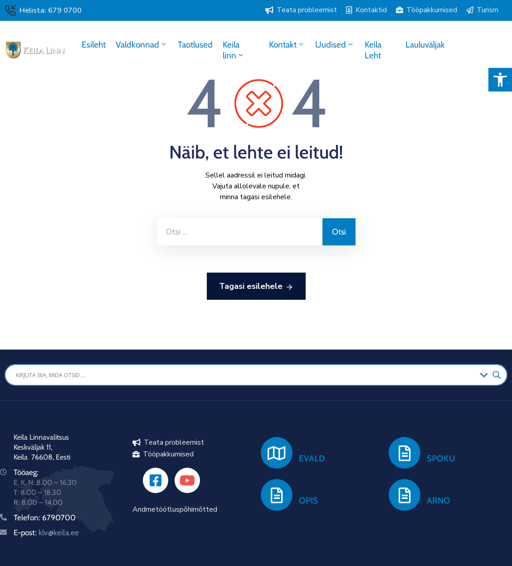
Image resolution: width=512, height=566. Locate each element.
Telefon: (28, 517)
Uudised (335, 44)
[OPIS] (277, 495)
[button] (500, 79)
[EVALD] (277, 453)
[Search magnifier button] (496, 375)
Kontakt (287, 44)
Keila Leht (373, 50)
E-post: (46, 532)
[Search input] (245, 375)
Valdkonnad (142, 44)
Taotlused (195, 44)
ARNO (438, 500)
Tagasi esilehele (256, 287)
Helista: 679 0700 (51, 10)
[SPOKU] (404, 453)
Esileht (94, 44)
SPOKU (441, 458)
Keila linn (234, 50)
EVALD (312, 458)
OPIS (308, 500)
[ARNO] (404, 495)
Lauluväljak (425, 44)
